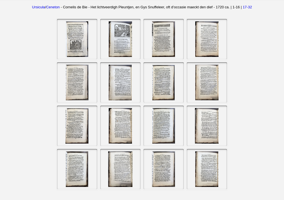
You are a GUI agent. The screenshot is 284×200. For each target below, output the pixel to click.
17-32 (247, 7)
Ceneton (53, 7)
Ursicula (38, 7)
